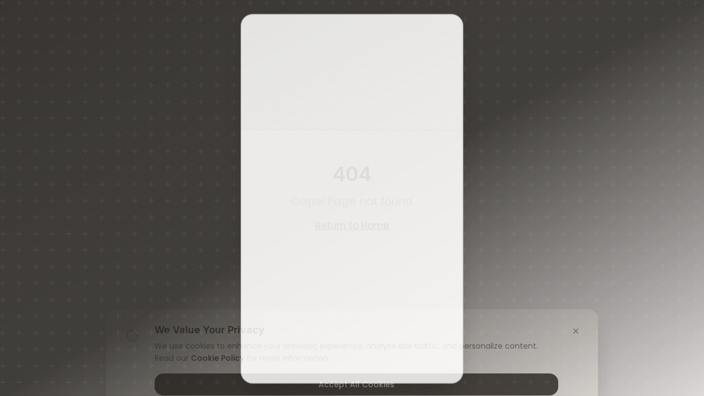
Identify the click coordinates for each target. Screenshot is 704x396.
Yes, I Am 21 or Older (352, 238)
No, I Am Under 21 (352, 271)
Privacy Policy (293, 365)
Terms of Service (386, 350)
